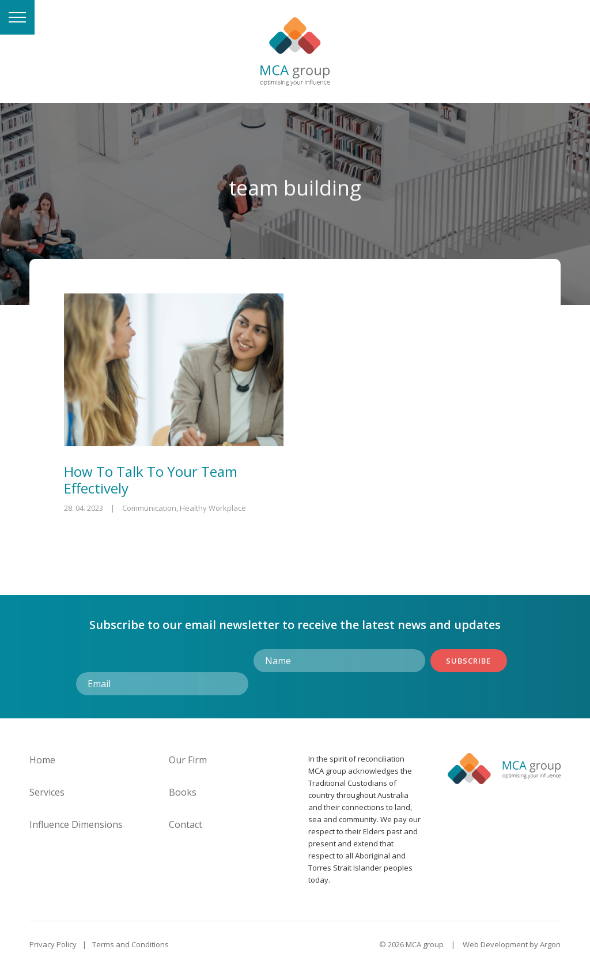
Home (42, 760)
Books (182, 792)
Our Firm (188, 760)
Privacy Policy (53, 944)
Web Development (495, 944)
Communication (149, 508)
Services (47, 792)
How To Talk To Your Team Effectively (150, 480)
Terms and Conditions (130, 944)
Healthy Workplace (213, 508)
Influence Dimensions (76, 824)
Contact (185, 824)
